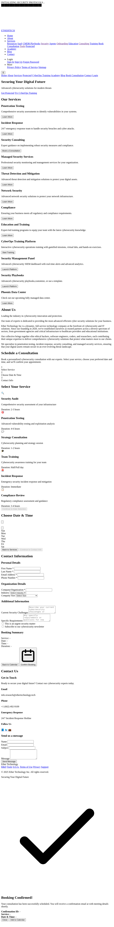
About (10, 38)
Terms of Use (26, 771)
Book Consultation (75, 75)
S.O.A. (16, 771)
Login (95, 75)
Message (5, 763)
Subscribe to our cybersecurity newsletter (23, 629)
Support (45, 771)
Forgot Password (31, 62)
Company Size (8, 595)
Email (4, 747)
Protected (30, 46)
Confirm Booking (28, 659)
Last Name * (7, 571)
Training (94, 43)
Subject (4, 750)
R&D (3, 771)
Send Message (9, 766)
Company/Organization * (13, 589)
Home (10, 35)
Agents (52, 43)
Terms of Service (30, 67)
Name (4, 744)
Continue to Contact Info (30, 550)
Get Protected (7, 93)
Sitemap (42, 67)
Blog (9, 51)
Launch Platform (9, 269)
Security (45, 43)
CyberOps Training (41, 75)
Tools (22, 46)
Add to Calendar (17, 924)
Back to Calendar (10, 667)
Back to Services (9, 550)
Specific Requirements (12, 623)
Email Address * (9, 574)
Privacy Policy (14, 67)
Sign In (10, 62)
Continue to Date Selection (14, 509)
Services (11, 41)
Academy (11, 49)
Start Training (8, 252)
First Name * (7, 568)
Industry (5, 592)
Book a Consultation (11, 151)
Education (73, 43)
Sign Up (19, 62)
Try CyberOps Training (26, 93)
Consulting (84, 43)
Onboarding (62, 43)
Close (4, 924)
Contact (11, 54)
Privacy (36, 771)
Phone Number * (9, 578)
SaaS (20, 43)
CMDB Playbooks (31, 43)
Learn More (7, 117)
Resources (12, 43)
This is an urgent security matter (18, 626)
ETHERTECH (8, 30)
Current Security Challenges (14, 614)
